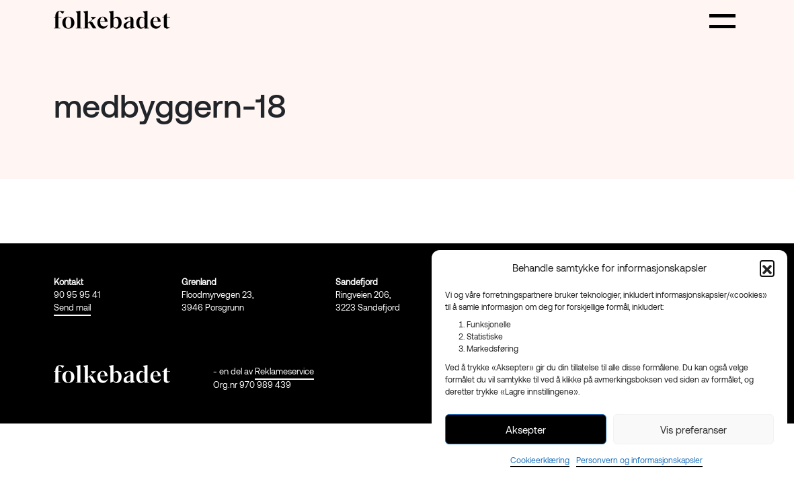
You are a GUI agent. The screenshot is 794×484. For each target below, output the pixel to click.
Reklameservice (284, 371)
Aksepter (526, 430)
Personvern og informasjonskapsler (639, 460)
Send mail (72, 307)
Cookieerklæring (539, 460)
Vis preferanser (693, 430)
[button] (767, 267)
